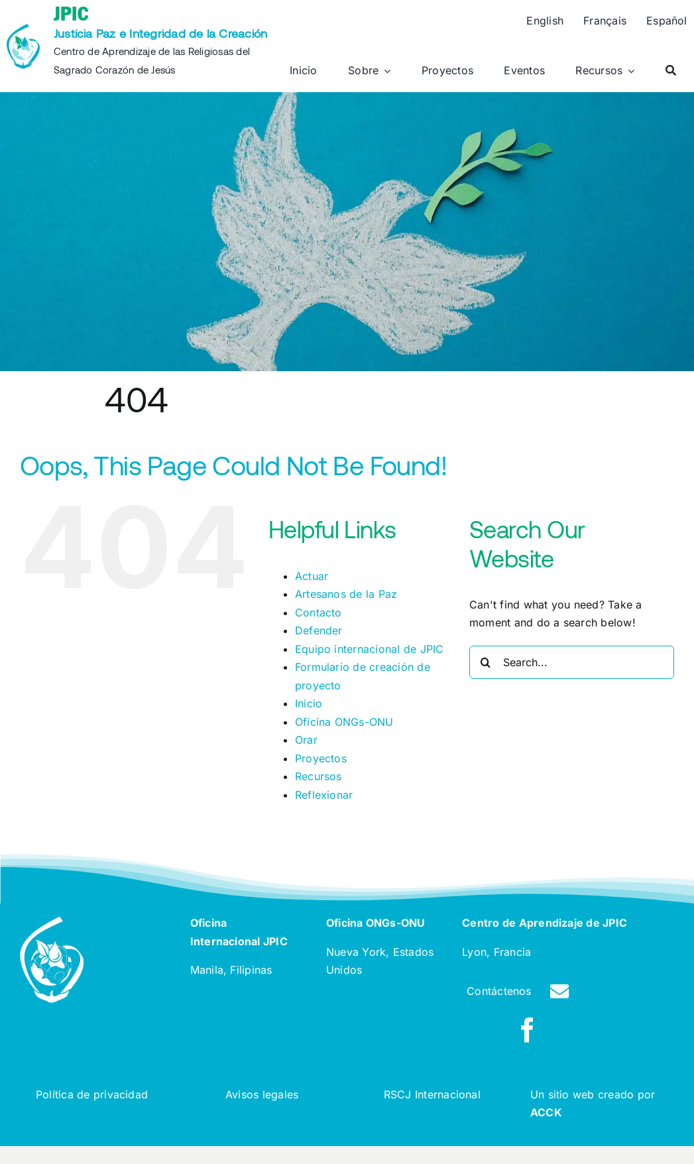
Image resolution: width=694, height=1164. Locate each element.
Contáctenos (499, 991)
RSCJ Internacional (432, 1094)
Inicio (308, 703)
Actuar (311, 576)
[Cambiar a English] (544, 21)
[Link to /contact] (559, 991)
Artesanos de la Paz (346, 594)
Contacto (318, 612)
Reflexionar (324, 794)
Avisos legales (261, 1094)
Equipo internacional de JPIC (369, 649)
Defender (319, 630)
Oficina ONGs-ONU (344, 721)
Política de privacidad (92, 1094)
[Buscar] (670, 71)
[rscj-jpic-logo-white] (52, 922)
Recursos (318, 776)
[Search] (485, 662)
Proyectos (321, 758)
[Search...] (571, 662)
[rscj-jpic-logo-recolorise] (23, 29)
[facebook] (527, 1030)
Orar (306, 739)
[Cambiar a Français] (604, 21)
